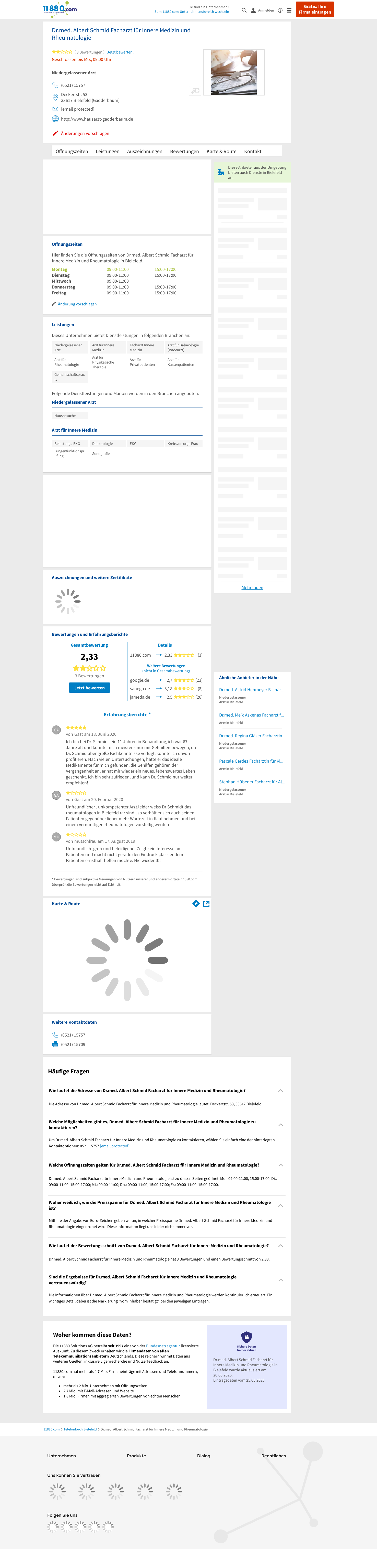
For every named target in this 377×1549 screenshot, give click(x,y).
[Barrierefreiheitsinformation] (282, 10)
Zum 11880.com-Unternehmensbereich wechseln (192, 11)
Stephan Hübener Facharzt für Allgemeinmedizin (252, 782)
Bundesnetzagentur (163, 1345)
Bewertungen (184, 151)
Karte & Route (222, 151)
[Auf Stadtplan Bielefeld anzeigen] (206, 903)
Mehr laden (252, 587)
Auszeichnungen (144, 151)
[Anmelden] (264, 10)
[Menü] (291, 10)
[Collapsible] (281, 1090)
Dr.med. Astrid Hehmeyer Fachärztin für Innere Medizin (252, 689)
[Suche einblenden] (246, 10)
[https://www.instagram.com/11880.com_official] (66, 1527)
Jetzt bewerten (89, 688)
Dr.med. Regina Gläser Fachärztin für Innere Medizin (252, 736)
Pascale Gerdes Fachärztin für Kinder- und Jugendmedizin (252, 761)
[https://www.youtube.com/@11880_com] (108, 1527)
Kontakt (253, 151)
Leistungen (108, 151)
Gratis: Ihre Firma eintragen (315, 9)
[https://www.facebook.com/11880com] (52, 1527)
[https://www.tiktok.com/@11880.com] (80, 1527)
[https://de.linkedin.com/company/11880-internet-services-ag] (94, 1527)
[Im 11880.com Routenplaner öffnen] (196, 902)
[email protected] (114, 1145)
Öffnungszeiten (72, 151)
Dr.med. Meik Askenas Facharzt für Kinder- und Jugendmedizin (252, 715)
